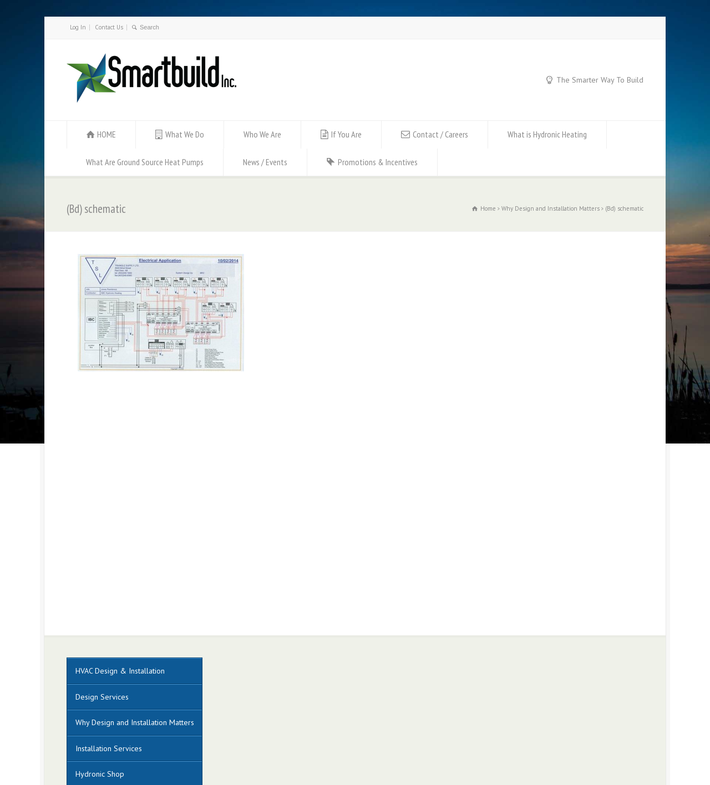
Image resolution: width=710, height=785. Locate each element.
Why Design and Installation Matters (134, 587)
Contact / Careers (440, 134)
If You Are (346, 134)
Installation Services (108, 613)
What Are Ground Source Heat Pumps (145, 161)
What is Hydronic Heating (547, 134)
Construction (95, 664)
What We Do (184, 134)
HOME (106, 134)
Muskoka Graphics (297, 745)
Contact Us (109, 27)
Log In (78, 27)
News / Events (265, 161)
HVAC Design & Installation (120, 535)
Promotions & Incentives (378, 161)
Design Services (102, 561)
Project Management (109, 690)
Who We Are (262, 134)
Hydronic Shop (99, 638)
